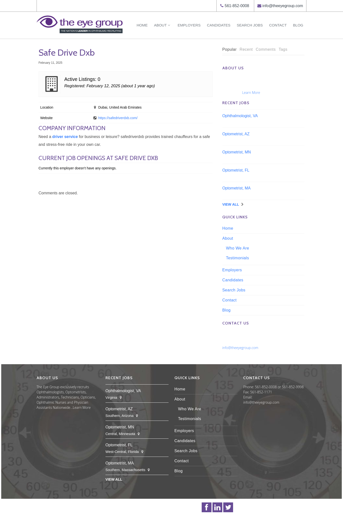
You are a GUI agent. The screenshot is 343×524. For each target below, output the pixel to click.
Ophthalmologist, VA (240, 116)
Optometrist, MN (236, 152)
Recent (246, 49)
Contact (278, 25)
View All (230, 204)
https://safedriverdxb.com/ (117, 118)
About (162, 25)
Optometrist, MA (236, 188)
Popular (229, 49)
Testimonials (237, 258)
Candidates (218, 25)
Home (142, 25)
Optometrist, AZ (236, 134)
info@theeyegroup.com (282, 6)
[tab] (229, 50)
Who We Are (237, 248)
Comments (266, 49)
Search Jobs (250, 25)
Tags (283, 49)
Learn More (251, 92)
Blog (298, 25)
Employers (189, 25)
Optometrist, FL (235, 170)
